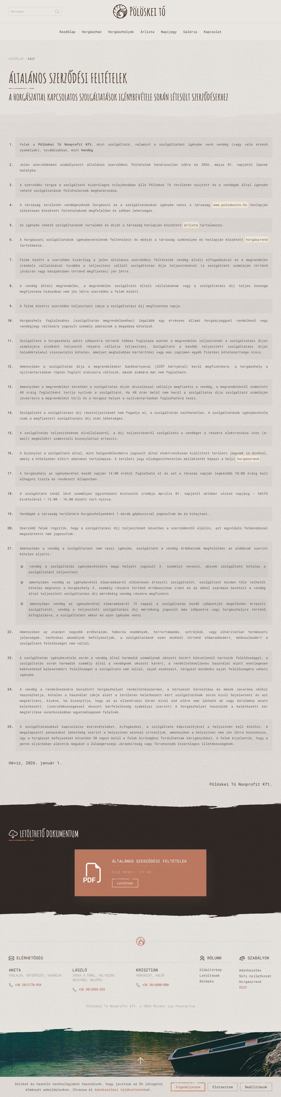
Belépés (207, 981)
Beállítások (256, 1087)
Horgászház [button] (92, 31)
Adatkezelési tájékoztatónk (120, 1089)
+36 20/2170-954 (28, 984)
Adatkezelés (250, 970)
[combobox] (35, 11)
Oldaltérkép (211, 969)
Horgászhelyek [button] (121, 31)
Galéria (190, 31)
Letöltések (210, 975)
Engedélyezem (188, 1087)
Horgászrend (250, 981)
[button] (140, 1060)
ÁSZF (243, 987)
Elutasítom (223, 1087)
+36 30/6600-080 (155, 984)
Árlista (147, 31)
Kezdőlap (67, 31)
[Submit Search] (57, 11)
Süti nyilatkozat (255, 976)
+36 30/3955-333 (92, 989)
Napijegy (169, 31)
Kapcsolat (213, 31)
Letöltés (125, 883)
